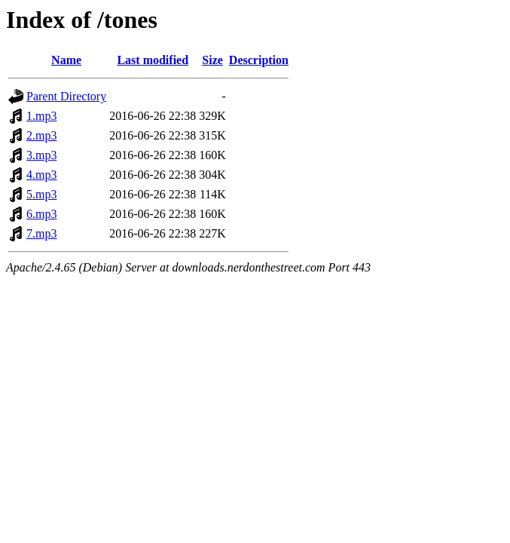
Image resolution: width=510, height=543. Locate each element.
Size (212, 60)
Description (259, 60)
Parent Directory (66, 96)
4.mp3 (41, 174)
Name (66, 60)
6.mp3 (41, 213)
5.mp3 (41, 194)
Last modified (152, 60)
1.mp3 (41, 115)
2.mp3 (41, 135)
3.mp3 (41, 155)
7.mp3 (41, 233)
